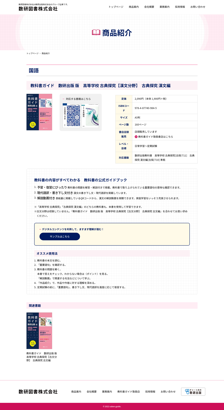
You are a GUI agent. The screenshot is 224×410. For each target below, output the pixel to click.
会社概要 (149, 7)
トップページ (115, 7)
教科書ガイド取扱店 (128, 391)
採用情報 (180, 7)
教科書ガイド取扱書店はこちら (155, 136)
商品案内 (134, 7)
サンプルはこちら (60, 236)
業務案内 (165, 7)
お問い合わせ (197, 7)
